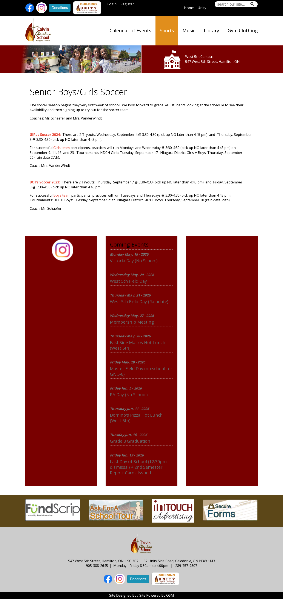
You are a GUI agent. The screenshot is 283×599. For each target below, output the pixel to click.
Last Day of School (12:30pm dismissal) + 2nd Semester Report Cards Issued (138, 467)
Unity (202, 7)
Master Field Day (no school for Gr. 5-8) (141, 371)
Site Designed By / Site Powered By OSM (141, 595)
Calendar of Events (130, 30)
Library (211, 30)
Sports (167, 30)
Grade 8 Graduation (130, 441)
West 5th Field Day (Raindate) (139, 301)
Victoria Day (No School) (134, 261)
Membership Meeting (132, 322)
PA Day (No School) (129, 394)
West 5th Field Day (128, 281)
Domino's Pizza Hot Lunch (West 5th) (136, 418)
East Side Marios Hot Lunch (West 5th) (137, 345)
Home (189, 7)
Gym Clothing (243, 30)
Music (189, 30)
